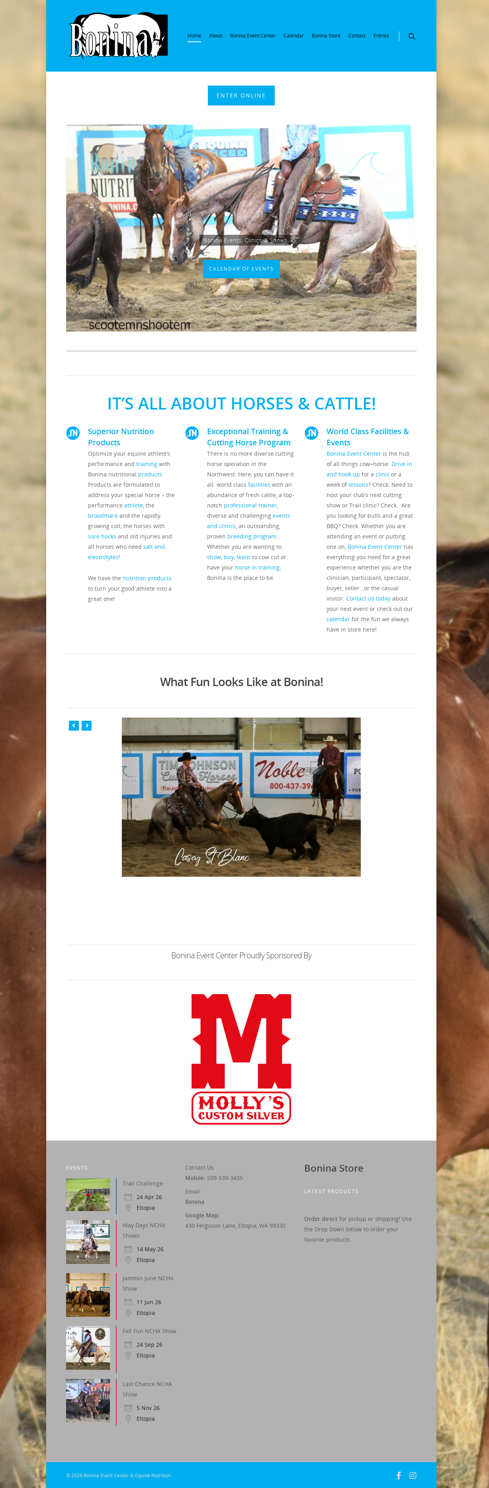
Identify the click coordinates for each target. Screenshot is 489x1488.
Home (194, 35)
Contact (357, 35)
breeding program (251, 536)
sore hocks (102, 536)
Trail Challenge (143, 1183)
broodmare (103, 515)
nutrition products (147, 578)
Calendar (294, 35)
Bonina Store (326, 35)
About (215, 35)
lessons (358, 484)
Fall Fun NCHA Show (149, 1331)
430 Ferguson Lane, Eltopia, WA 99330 (235, 1225)
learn (243, 557)
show (214, 557)
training (146, 464)
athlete (133, 505)
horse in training (257, 567)
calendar (338, 619)
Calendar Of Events (241, 268)
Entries (381, 35)
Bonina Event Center (253, 35)
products (150, 474)
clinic (382, 474)
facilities (259, 484)
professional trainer (250, 505)
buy (229, 557)
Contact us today (368, 598)
